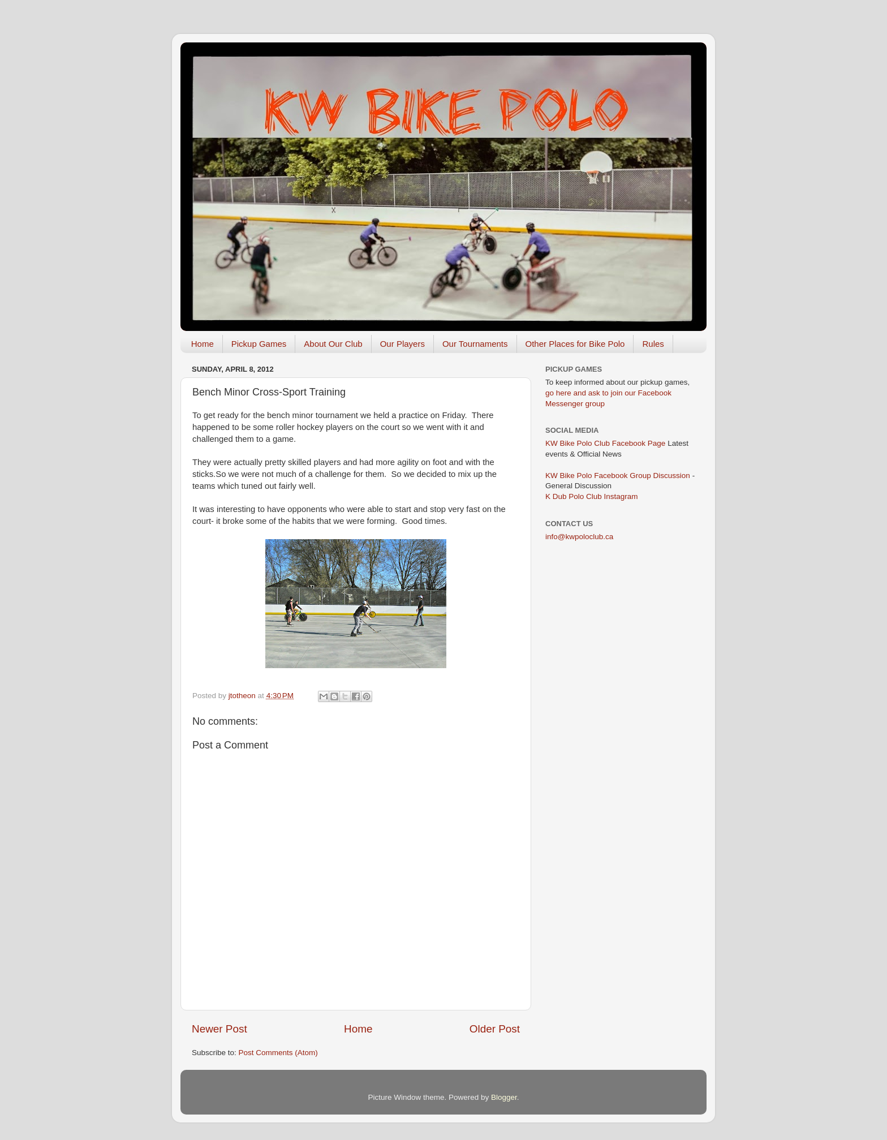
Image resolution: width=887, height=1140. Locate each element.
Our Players (402, 344)
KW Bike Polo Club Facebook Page (605, 443)
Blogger (504, 1097)
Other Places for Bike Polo (575, 344)
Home (202, 344)
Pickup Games (259, 344)
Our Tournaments (475, 344)
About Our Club (333, 344)
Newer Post (219, 1029)
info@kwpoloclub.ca (579, 536)
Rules (653, 344)
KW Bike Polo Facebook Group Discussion (617, 475)
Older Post (495, 1029)
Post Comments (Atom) (278, 1052)
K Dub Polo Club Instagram (591, 496)
